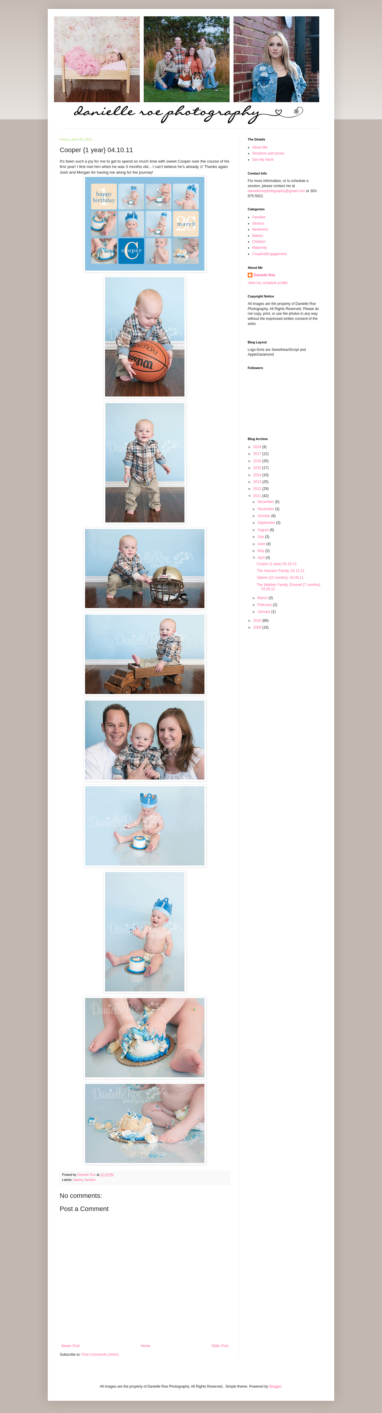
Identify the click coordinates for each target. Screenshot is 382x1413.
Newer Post (70, 1346)
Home (145, 1346)
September (267, 523)
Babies (257, 236)
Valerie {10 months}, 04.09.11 (280, 578)
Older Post (219, 1346)
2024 (257, 447)
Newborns (260, 229)
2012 (257, 489)
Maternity (259, 248)
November (266, 509)
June (262, 544)
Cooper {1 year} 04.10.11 (277, 564)
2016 (257, 461)
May (261, 551)
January (264, 612)
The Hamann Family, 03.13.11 (281, 571)
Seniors (258, 223)
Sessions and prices (268, 153)
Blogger (275, 1386)
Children (259, 242)
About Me (259, 147)
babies (78, 1179)
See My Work (263, 160)
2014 (257, 475)
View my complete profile (267, 283)
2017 (257, 454)
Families (259, 217)
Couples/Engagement (269, 254)
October (264, 516)
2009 (257, 627)
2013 (257, 482)
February (265, 605)
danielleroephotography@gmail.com (276, 191)
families (90, 1179)
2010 (257, 620)
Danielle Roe (264, 275)
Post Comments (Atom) (100, 1354)
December (266, 502)
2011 (257, 496)
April (262, 558)
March (263, 598)
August (264, 530)
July (261, 537)
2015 (257, 468)
